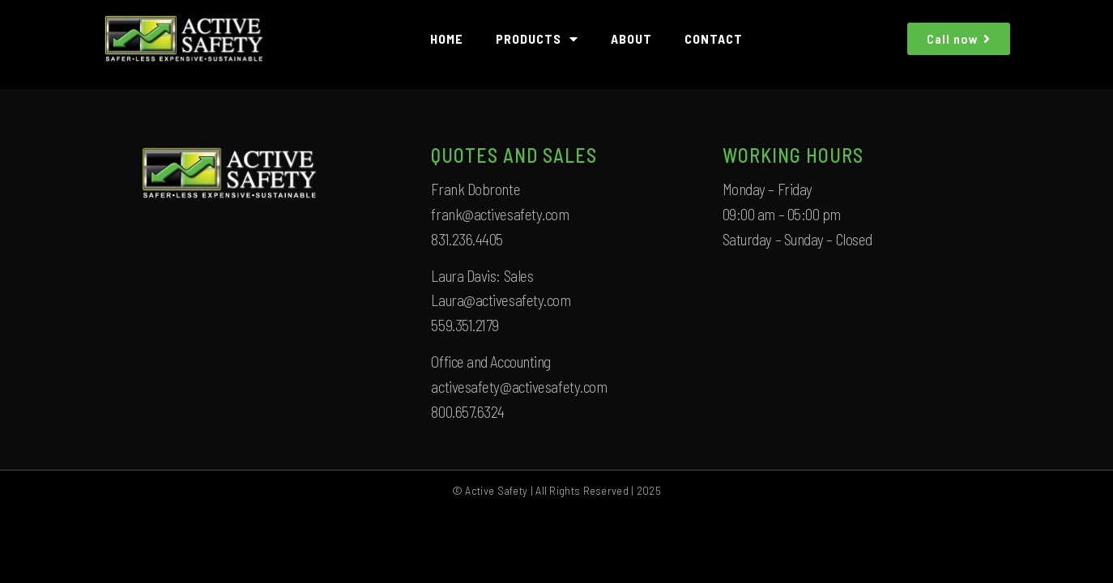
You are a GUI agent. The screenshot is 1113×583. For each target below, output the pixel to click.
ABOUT (631, 38)
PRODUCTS (537, 38)
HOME (446, 38)
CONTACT (713, 38)
